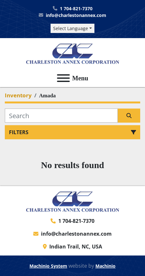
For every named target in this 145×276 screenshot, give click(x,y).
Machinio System (48, 266)
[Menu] (63, 78)
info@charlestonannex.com (76, 15)
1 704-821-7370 (76, 8)
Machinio (105, 266)
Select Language (70, 28)
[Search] (61, 116)
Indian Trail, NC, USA (75, 246)
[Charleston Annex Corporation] (72, 201)
